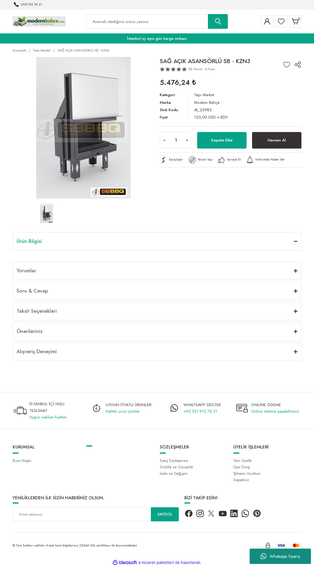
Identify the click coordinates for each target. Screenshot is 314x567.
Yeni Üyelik (242, 460)
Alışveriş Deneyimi (37, 351)
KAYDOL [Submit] (165, 514)
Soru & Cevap (32, 290)
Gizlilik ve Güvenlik (176, 467)
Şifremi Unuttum (247, 473)
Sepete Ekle (222, 140)
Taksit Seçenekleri (37, 311)
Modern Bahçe (207, 102)
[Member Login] (267, 21)
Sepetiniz (241, 480)
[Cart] (295, 21)
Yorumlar (26, 270)
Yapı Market (204, 95)
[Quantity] (176, 140)
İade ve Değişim (174, 473)
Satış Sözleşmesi (174, 460)
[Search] (157, 21)
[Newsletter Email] (96, 514)
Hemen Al (277, 140)
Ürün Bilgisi (29, 241)
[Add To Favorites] (286, 64)
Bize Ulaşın (22, 460)
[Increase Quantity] (187, 140)
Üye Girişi (241, 467)
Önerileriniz (30, 331)
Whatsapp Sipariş (280, 556)
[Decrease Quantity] (164, 140)
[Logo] (39, 21)
